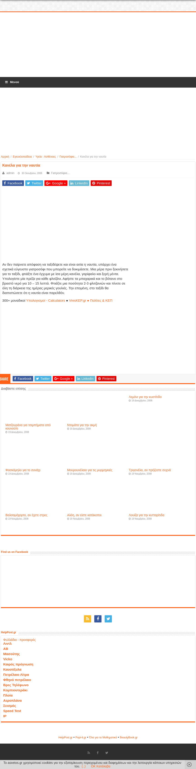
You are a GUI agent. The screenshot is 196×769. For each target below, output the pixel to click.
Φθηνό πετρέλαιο (17, 680)
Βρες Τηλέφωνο (15, 685)
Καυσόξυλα (12, 669)
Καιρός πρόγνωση (18, 664)
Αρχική (5, 156)
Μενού (12, 82)
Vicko (7, 659)
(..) (83, 766)
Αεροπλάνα (12, 700)
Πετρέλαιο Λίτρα (16, 674)
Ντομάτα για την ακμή (82, 425)
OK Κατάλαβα (100, 766)
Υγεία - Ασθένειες (45, 156)
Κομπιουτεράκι (15, 690)
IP (4, 716)
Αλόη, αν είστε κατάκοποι (84, 515)
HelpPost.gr (65, 737)
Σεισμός (9, 706)
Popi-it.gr (80, 737)
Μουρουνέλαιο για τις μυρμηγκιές (89, 470)
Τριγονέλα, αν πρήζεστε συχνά (150, 470)
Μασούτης (11, 654)
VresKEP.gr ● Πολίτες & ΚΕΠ (90, 300)
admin (10, 173)
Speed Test (12, 711)
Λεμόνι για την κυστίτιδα (145, 397)
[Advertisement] (98, 44)
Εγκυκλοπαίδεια (22, 156)
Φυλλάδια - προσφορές (19, 640)
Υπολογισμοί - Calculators (45, 300)
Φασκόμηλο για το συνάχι (22, 470)
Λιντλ (7, 643)
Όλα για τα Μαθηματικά (103, 737)
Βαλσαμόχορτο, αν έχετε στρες (26, 515)
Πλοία (8, 695)
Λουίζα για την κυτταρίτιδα (146, 515)
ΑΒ (5, 649)
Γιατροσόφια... (68, 156)
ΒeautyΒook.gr (129, 737)
